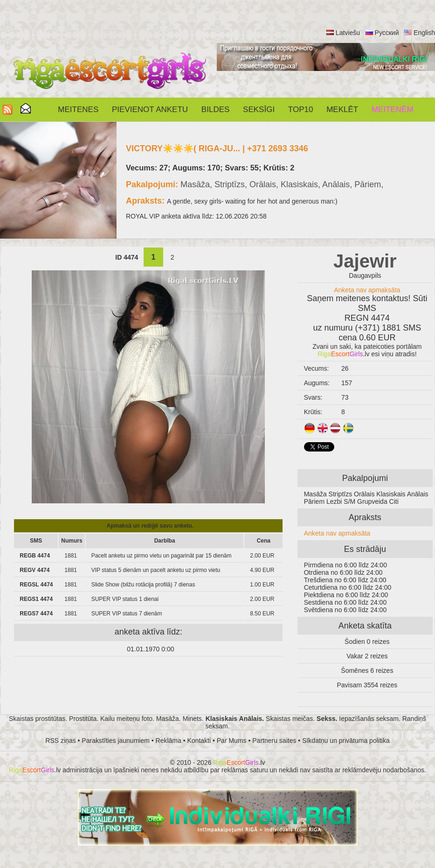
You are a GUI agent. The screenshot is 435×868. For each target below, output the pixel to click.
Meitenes (78, 109)
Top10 (300, 109)
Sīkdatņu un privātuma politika (346, 740)
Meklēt (342, 109)
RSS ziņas (60, 740)
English (424, 32)
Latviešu (348, 32)
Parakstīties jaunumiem (116, 740)
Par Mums (232, 740)
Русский (387, 32)
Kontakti (199, 740)
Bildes (215, 109)
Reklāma (168, 740)
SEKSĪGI (259, 109)
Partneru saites (274, 740)
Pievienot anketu (150, 109)
